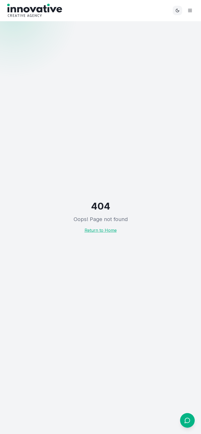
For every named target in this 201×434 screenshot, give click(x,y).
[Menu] (190, 10)
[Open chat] (187, 420)
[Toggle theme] (177, 10)
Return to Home (101, 230)
